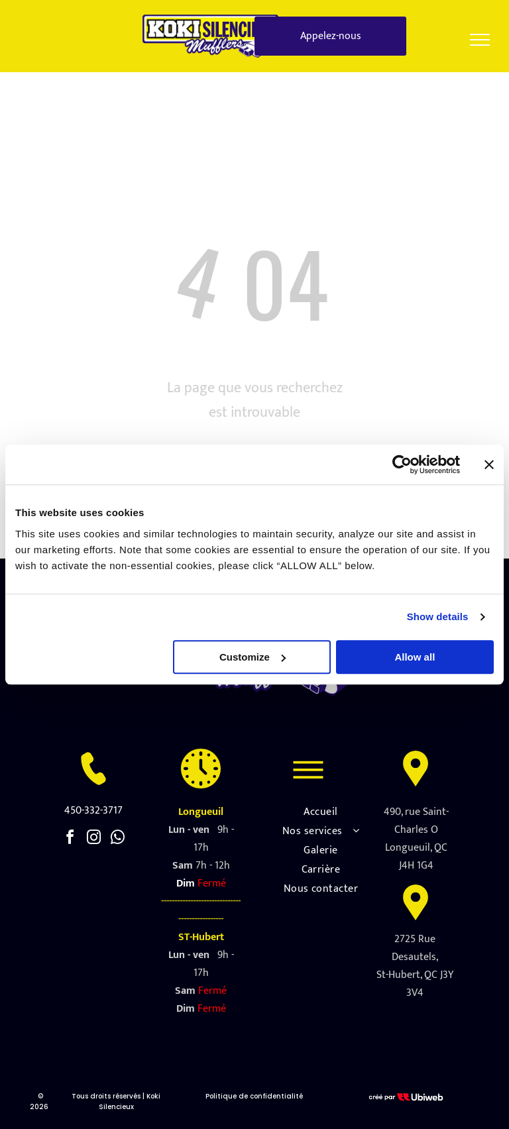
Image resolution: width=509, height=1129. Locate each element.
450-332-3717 (93, 811)
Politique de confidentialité (254, 1096)
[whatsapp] (117, 839)
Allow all (414, 657)
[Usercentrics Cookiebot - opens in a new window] (402, 464)
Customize (252, 657)
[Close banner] (489, 464)
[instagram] (93, 839)
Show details (438, 616)
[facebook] (69, 839)
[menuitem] (321, 812)
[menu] (480, 40)
